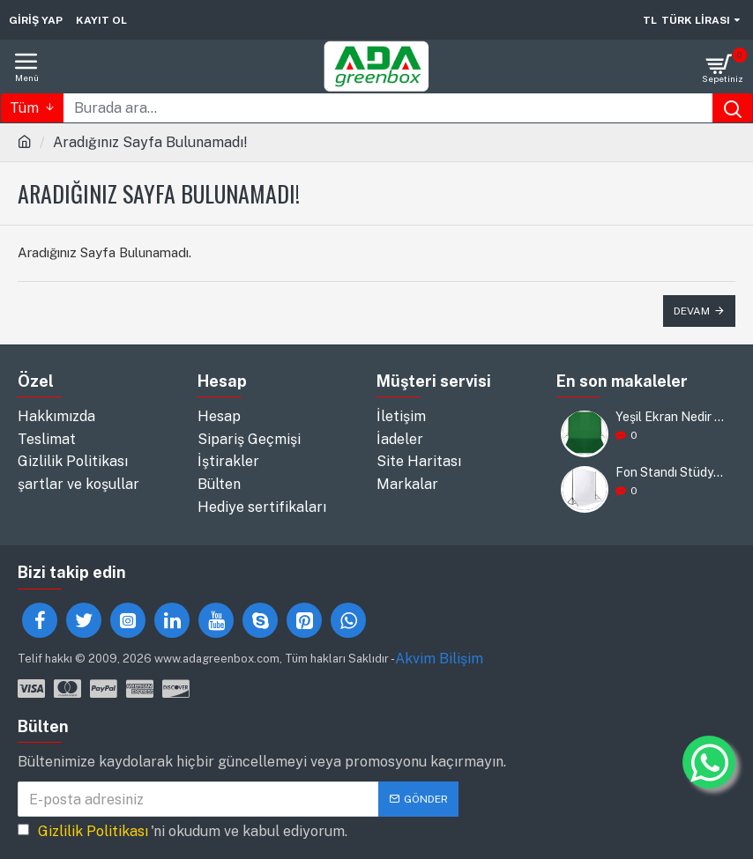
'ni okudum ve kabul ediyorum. (182, 830)
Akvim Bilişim (439, 656)
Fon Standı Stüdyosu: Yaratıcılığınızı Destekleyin (669, 473)
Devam (692, 311)
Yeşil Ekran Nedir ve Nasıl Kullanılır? (669, 418)
